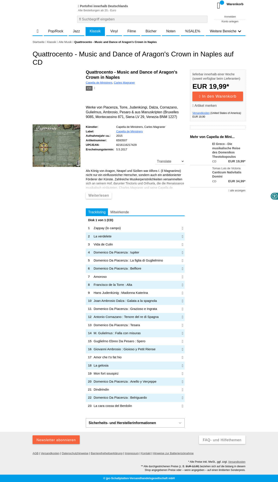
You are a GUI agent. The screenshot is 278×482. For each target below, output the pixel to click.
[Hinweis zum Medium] (94, 88)
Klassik (95, 31)
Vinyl (114, 31)
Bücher (151, 31)
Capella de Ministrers (99, 82)
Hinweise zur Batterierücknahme (173, 453)
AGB (35, 453)
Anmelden (230, 16)
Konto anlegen (230, 21)
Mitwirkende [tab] (119, 212)
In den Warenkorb (218, 96)
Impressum (132, 453)
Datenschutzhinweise (75, 453)
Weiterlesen (98, 195)
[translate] (170, 161)
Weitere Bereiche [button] (225, 31)
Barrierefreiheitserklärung (106, 453)
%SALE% (192, 31)
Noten (170, 31)
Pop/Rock (55, 31)
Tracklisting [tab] (97, 212)
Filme (131, 31)
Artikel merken (204, 105)
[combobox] (142, 19)
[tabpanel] (135, 314)
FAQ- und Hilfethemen (222, 440)
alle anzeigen (236, 190)
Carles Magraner (124, 82)
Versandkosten (201, 113)
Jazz (76, 31)
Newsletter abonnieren (56, 440)
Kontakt (146, 453)
